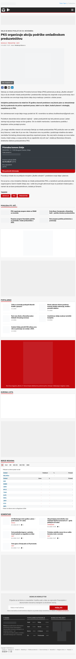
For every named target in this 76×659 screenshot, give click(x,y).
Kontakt (17, 649)
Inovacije (4, 43)
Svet (12, 536)
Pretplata (69, 649)
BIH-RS (15, 465)
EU (28, 635)
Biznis (29, 631)
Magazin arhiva (61, 649)
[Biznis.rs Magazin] (38, 362)
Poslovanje (41, 635)
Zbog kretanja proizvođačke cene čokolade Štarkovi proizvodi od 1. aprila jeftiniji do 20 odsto (59, 520)
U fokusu (40, 631)
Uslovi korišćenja (43, 649)
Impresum (10, 649)
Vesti (17, 43)
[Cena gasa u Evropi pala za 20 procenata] (6, 546)
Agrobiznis (50, 524)
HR (10, 465)
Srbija (39, 622)
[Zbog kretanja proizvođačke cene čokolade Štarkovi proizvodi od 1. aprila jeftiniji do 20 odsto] (42, 521)
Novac (13, 523)
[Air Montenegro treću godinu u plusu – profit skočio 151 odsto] (6, 521)
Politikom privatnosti (63, 610)
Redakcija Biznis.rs (20, 45)
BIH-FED (22, 465)
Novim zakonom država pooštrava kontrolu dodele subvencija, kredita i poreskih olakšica (58, 306)
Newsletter (52, 649)
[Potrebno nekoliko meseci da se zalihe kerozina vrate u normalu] (42, 534)
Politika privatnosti (32, 649)
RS (2, 465)
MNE (28, 465)
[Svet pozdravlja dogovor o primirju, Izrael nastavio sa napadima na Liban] (6, 534)
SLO (6, 465)
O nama (4, 649)
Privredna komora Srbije (13, 147)
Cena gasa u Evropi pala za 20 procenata (24, 543)
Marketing (23, 649)
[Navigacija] (72, 9)
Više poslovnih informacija (10, 171)
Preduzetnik (11, 43)
